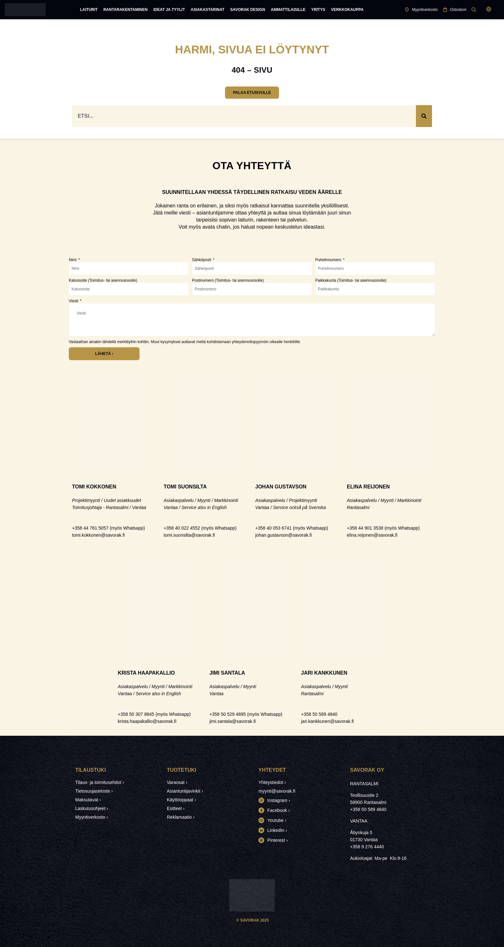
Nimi (73, 260)
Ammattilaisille (288, 9)
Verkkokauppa (347, 9)
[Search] (424, 116)
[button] (488, 10)
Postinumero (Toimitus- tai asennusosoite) (228, 280)
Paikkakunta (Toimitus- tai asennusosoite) (350, 280)
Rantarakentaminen (126, 9)
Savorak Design (247, 9)
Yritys (318, 9)
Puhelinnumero (328, 260)
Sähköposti (202, 260)
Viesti (74, 301)
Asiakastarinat (207, 9)
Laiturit (89, 9)
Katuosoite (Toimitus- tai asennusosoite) (103, 280)
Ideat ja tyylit (169, 9)
